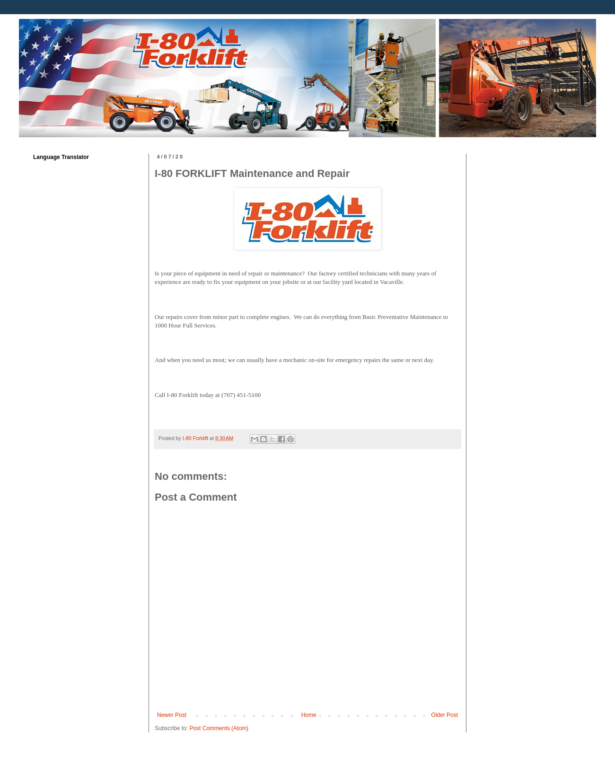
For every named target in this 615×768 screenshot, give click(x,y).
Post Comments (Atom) (218, 728)
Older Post (444, 715)
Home (308, 715)
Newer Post (171, 715)
